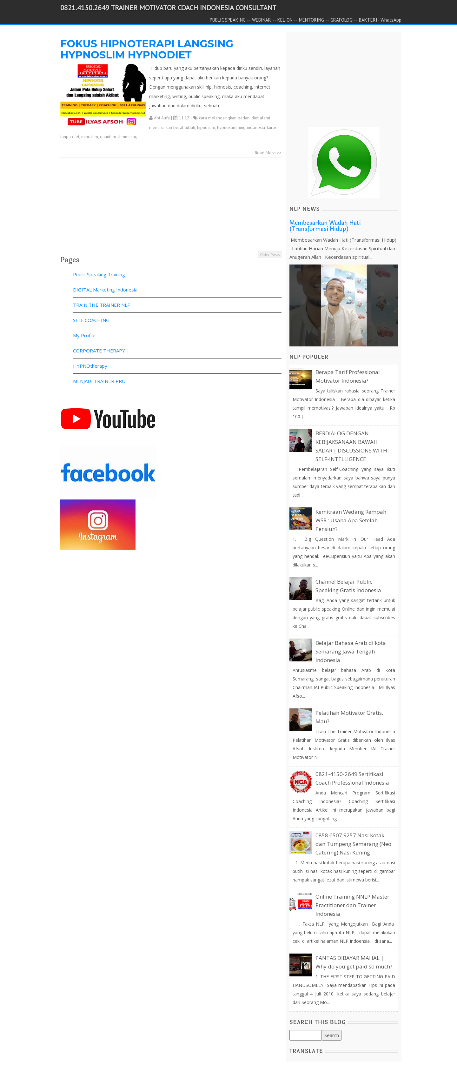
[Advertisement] (170, 205)
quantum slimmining (118, 136)
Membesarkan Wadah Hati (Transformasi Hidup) (325, 226)
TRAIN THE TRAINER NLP (101, 305)
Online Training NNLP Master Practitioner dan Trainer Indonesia (352, 905)
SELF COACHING (91, 320)
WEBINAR (261, 20)
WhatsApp (391, 20)
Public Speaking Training (99, 274)
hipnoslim (206, 127)
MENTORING (311, 20)
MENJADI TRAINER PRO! (100, 381)
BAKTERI (368, 20)
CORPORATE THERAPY (99, 350)
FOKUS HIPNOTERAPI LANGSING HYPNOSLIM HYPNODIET (146, 49)
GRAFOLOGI (342, 20)
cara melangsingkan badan (224, 118)
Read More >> (268, 153)
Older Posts (270, 254)
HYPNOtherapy (90, 366)
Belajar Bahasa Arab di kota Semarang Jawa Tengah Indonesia (350, 651)
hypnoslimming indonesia (241, 127)
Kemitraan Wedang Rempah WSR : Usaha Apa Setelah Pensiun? (350, 520)
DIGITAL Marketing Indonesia (105, 289)
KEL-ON (285, 20)
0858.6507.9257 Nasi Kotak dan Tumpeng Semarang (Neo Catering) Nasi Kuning (353, 844)
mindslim (89, 136)
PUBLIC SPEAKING (228, 20)
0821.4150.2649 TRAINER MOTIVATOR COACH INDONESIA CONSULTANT (168, 7)
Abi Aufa (162, 118)
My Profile (84, 335)
